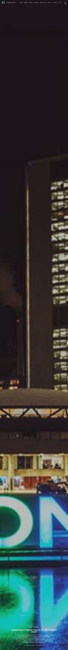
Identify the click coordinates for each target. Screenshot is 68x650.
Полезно (49, 2)
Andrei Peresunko (31, 645)
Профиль (26, 2)
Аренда (41, 2)
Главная (21, 2)
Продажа (36, 2)
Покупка (30, 2)
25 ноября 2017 (41, 645)
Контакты (55, 2)
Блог (45, 2)
